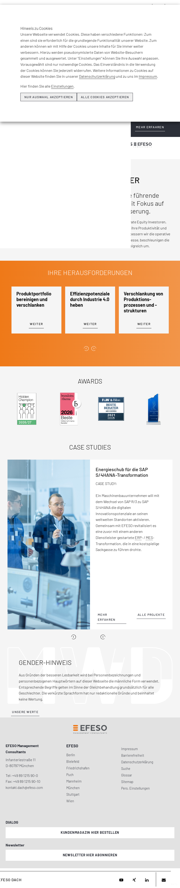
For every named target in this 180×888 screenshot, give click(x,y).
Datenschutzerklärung (97, 76)
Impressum (148, 76)
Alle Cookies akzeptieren (105, 97)
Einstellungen (62, 86)
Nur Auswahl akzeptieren (48, 97)
